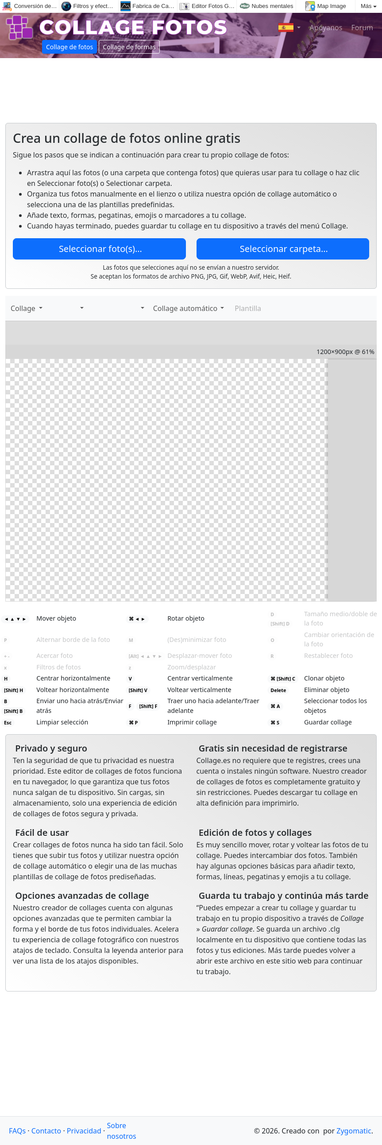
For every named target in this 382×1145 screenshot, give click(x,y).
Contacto (46, 1131)
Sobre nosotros (121, 1131)
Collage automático (184, 308)
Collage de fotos (69, 47)
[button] (80, 308)
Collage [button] (24, 308)
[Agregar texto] (59, 308)
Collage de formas (129, 47)
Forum (361, 27)
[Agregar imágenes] (50, 308)
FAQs (17, 1131)
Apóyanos (325, 27)
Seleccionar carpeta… (283, 249)
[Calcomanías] (68, 308)
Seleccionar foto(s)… (99, 249)
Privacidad (84, 1131)
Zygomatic (353, 1131)
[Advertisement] (191, 87)
